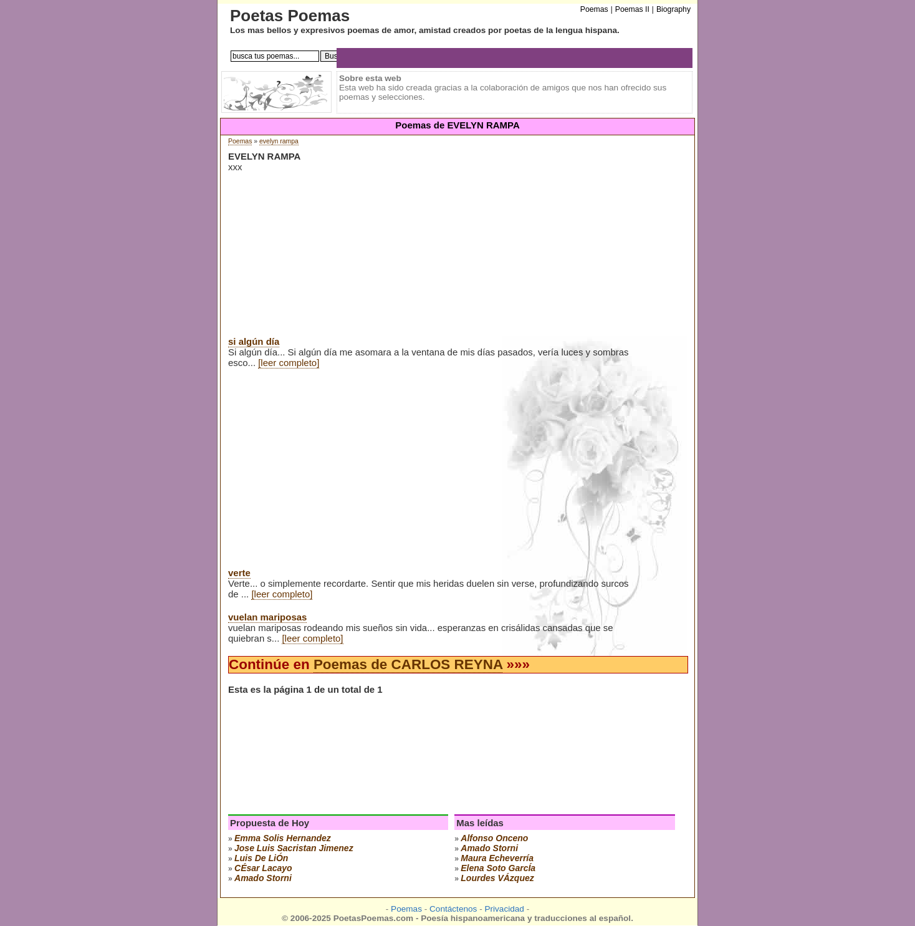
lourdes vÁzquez (497, 878)
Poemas (240, 141)
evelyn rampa (279, 141)
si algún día (253, 341)
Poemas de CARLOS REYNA (408, 664)
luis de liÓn (261, 858)
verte (239, 572)
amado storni (263, 878)
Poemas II (632, 9)
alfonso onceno (494, 838)
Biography (673, 9)
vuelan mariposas (267, 617)
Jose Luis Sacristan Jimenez (293, 848)
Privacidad (504, 909)
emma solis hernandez (282, 838)
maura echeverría (497, 858)
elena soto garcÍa (498, 868)
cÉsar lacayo (263, 868)
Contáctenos (453, 909)
